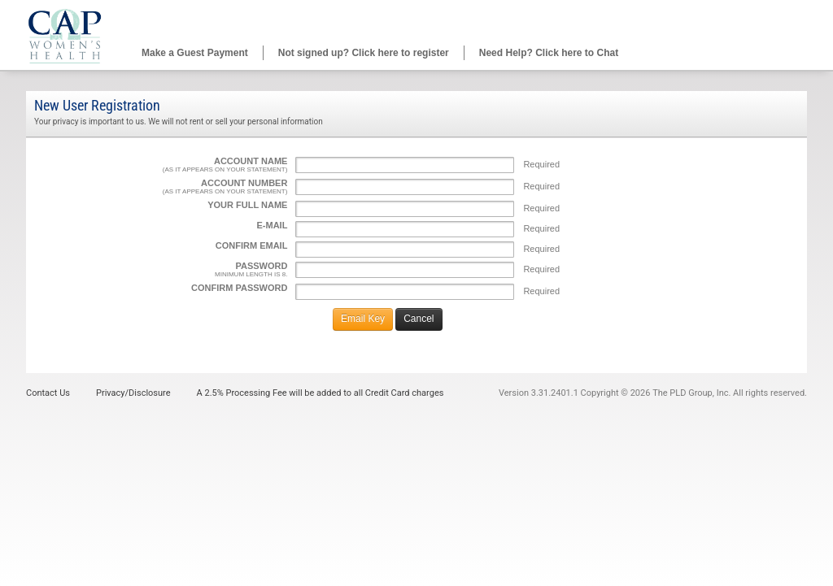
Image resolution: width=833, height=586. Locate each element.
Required (541, 164)
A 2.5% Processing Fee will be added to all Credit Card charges (320, 393)
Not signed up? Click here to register (363, 53)
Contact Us (48, 393)
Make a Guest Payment (195, 53)
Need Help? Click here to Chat (548, 53)
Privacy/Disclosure (133, 393)
